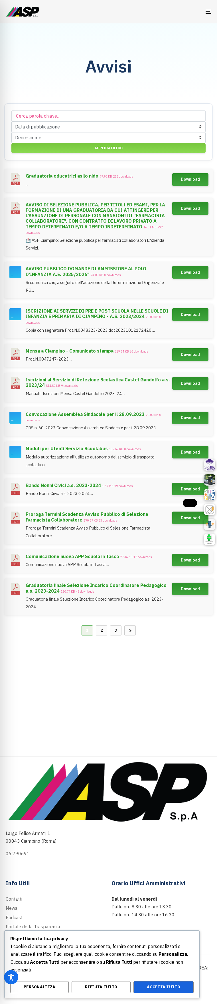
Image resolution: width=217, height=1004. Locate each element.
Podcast (14, 917)
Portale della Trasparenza (33, 926)
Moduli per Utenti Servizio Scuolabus (67, 448)
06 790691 (18, 853)
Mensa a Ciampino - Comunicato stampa (69, 351)
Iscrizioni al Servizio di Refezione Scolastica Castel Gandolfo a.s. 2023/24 (98, 382)
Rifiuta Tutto (101, 986)
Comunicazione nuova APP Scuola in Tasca (72, 556)
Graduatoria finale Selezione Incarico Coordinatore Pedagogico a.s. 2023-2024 (96, 587)
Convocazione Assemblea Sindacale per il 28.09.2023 (85, 414)
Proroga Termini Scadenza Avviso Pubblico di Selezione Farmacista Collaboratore (87, 516)
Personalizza (40, 986)
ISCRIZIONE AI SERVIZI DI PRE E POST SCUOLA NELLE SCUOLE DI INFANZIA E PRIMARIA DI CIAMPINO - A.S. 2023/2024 (97, 313)
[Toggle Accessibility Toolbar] (11, 977)
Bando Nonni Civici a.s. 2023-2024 (63, 485)
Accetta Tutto (163, 986)
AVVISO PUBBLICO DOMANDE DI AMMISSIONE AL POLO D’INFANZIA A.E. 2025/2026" (86, 271)
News (11, 908)
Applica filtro (108, 148)
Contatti (14, 899)
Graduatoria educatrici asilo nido (62, 176)
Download (190, 179)
